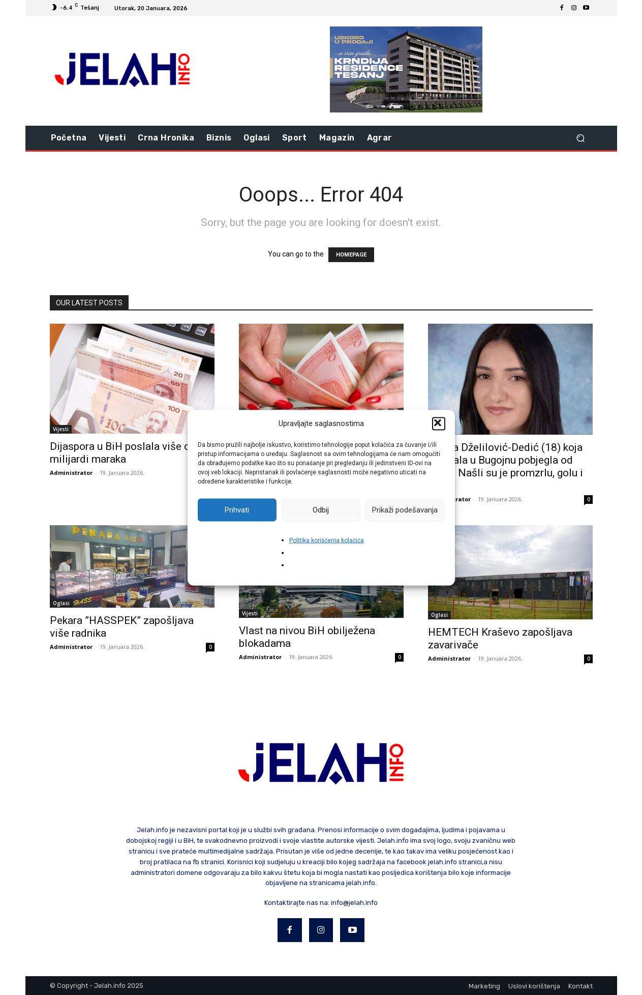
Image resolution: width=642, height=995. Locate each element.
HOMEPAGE (351, 254)
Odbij (321, 510)
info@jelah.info (354, 902)
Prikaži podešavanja (405, 510)
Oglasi (61, 603)
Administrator (71, 472)
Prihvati (237, 510)
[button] (439, 423)
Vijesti (61, 429)
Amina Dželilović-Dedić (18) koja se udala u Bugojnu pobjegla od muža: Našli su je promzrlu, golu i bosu (505, 466)
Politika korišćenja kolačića (326, 540)
